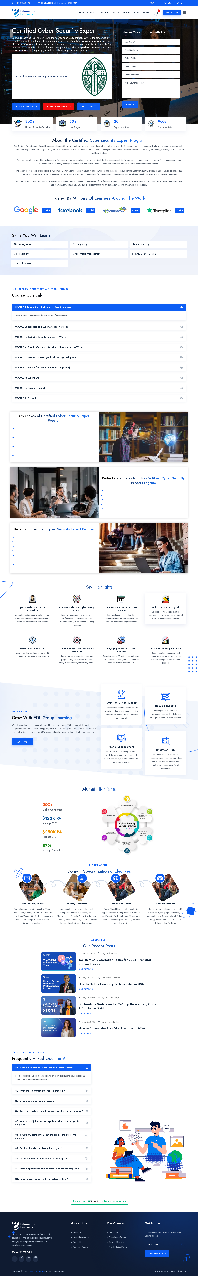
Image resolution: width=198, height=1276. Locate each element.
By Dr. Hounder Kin (108, 1022)
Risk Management (23, 244)
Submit (129, 104)
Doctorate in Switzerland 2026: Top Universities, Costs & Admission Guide (117, 1006)
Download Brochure (59, 106)
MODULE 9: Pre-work (25, 398)
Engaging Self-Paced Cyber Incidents (121, 650)
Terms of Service (116, 1242)
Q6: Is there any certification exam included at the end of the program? (45, 1136)
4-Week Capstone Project (32, 648)
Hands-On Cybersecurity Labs (165, 607)
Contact (146, 12)
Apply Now (172, 13)
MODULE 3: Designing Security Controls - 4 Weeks (40, 337)
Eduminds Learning (37, 1271)
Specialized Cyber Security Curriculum (32, 609)
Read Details (86, 969)
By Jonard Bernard (107, 953)
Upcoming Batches (122, 12)
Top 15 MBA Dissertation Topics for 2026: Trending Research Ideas (115, 962)
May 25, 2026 (87, 953)
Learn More (23, 742)
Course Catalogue (83, 12)
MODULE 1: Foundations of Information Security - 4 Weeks (44, 307)
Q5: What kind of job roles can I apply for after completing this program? (47, 1123)
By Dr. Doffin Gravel (108, 997)
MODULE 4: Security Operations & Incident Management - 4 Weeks (49, 347)
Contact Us (78, 1242)
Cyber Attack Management (86, 253)
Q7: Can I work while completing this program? (39, 1148)
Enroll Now (88, 106)
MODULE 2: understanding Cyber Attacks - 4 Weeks (41, 326)
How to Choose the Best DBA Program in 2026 (112, 1028)
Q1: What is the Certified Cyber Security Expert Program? (44, 1067)
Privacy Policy (161, 1271)
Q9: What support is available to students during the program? (47, 1168)
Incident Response (23, 263)
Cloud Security (21, 253)
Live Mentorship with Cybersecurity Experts (76, 609)
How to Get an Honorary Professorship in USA (111, 984)
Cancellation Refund (117, 1237)
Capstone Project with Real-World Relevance (77, 650)
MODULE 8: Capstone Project (30, 388)
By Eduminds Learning (109, 977)
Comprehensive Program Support (165, 648)
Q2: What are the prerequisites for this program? (40, 1090)
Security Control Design (144, 253)
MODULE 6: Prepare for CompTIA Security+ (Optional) (42, 367)
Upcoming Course (81, 1237)
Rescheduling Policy (118, 1247)
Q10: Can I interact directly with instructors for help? (41, 1179)
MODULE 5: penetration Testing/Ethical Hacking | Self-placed (46, 357)
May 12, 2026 (87, 977)
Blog (136, 12)
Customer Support (81, 1247)
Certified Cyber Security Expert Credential (121, 609)
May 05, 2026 (87, 997)
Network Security (140, 244)
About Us (105, 12)
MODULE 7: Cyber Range (28, 377)
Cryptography (80, 244)
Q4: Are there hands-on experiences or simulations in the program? (49, 1111)
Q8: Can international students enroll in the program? (42, 1158)
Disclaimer (113, 1232)
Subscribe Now (157, 1253)
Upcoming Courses (26, 106)
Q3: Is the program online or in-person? (35, 1101)
